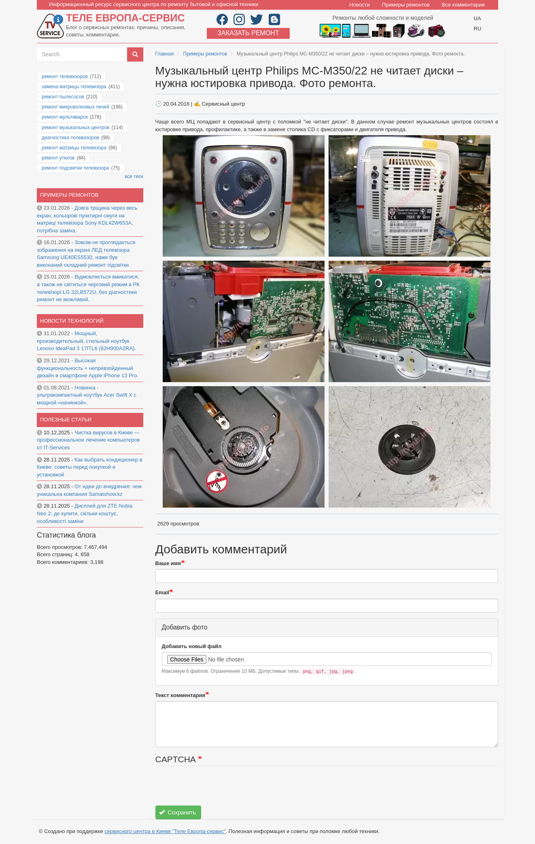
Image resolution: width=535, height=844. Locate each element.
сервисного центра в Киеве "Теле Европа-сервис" (164, 831)
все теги (134, 176)
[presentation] (216, 790)
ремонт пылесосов (63, 97)
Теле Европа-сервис (125, 17)
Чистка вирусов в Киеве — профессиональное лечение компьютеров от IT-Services (88, 440)
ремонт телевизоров (65, 76)
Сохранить (177, 812)
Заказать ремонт (248, 33)
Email (162, 592)
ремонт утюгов (58, 158)
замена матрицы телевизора (74, 86)
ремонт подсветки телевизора (75, 168)
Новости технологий (72, 321)
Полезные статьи (65, 420)
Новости (359, 5)
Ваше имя (168, 563)
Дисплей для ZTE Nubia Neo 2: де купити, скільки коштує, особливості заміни (85, 513)
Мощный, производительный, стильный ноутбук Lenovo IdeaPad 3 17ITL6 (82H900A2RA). (86, 340)
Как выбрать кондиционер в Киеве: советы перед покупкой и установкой (89, 467)
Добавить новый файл (192, 646)
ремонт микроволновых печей (75, 107)
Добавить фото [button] (185, 627)
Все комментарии (463, 5)
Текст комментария (180, 695)
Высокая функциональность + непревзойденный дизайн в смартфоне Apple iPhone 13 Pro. (87, 367)
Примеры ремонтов (406, 5)
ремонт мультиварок (65, 117)
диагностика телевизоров (70, 137)
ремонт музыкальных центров (76, 127)
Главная (164, 54)
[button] (244, 196)
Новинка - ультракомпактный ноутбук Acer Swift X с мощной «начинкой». (86, 395)
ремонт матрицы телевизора (74, 148)
